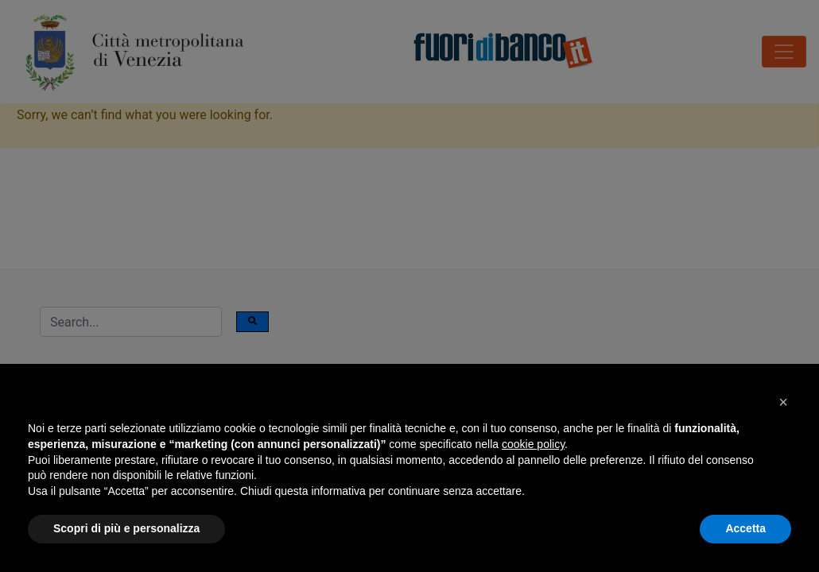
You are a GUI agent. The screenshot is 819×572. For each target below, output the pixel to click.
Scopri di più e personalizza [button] (126, 528)
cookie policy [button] (533, 444)
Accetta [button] (745, 528)
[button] (783, 402)
